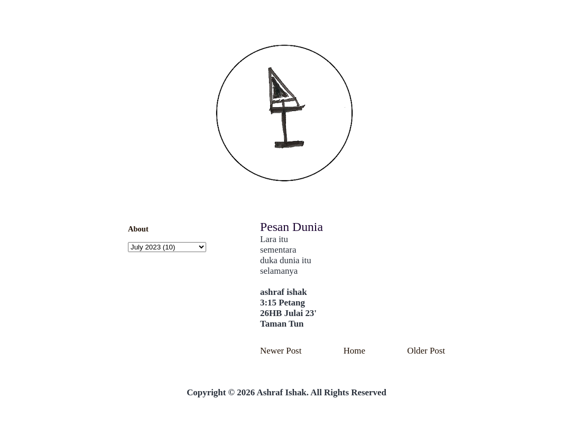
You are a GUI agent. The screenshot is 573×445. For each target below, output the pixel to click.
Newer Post (280, 351)
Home (354, 351)
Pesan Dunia (291, 227)
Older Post (426, 351)
